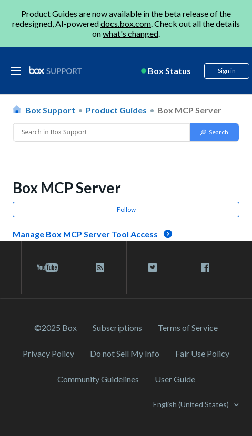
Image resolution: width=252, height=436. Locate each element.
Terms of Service (188, 328)
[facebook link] (205, 267)
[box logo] (55, 70)
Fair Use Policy (202, 353)
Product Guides (116, 110)
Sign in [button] (227, 71)
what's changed (130, 33)
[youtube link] (48, 267)
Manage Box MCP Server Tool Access (85, 234)
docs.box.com (125, 23)
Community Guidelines (98, 379)
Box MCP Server (189, 110)
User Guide (175, 379)
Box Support (50, 110)
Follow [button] (126, 209)
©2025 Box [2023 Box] (55, 328)
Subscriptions (117, 328)
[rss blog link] (100, 267)
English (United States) (191, 404)
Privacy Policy (48, 353)
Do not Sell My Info (124, 353)
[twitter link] (153, 267)
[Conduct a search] (101, 132)
